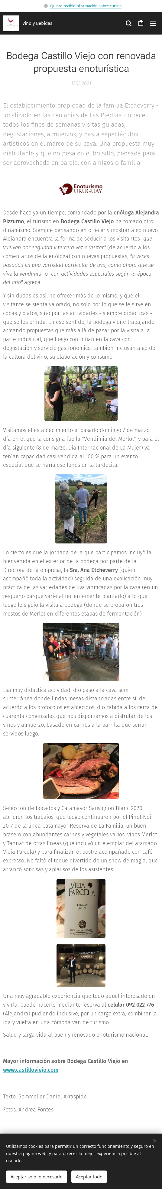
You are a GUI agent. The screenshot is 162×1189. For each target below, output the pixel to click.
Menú (153, 23)
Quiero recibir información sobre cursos (86, 5)
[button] (128, 23)
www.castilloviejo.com (30, 1070)
